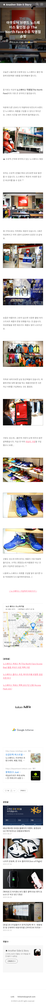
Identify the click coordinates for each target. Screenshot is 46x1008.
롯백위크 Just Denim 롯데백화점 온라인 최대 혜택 (16, 772)
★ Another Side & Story (15, 4)
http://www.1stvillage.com (16, 751)
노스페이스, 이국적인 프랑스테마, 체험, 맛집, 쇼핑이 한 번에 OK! (15, 759)
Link (12, 996)
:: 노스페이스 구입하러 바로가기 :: (23, 591)
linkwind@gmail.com (26, 996)
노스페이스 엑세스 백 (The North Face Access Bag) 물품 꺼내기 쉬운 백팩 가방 (22, 665)
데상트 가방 (30, 441)
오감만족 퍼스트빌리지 (15, 754)
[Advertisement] (23, 730)
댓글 (5, 941)
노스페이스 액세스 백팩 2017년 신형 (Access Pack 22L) (22, 687)
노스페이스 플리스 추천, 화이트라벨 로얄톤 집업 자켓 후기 (23, 676)
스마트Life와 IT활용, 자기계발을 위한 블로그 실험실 (17, 955)
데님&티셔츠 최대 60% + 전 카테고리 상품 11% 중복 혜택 (16, 776)
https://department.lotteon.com (18, 769)
